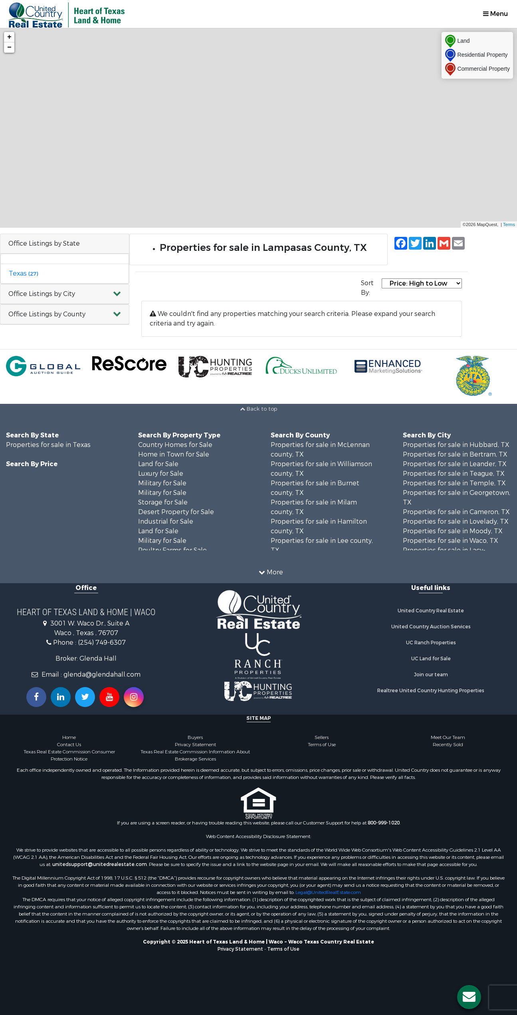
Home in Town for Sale (173, 454)
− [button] (9, 47)
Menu (495, 14)
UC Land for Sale (431, 658)
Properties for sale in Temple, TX (454, 483)
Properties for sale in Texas (48, 445)
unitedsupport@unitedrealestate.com (99, 864)
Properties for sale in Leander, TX (455, 464)
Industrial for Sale (165, 521)
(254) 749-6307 (102, 642)
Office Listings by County (46, 314)
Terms (509, 224)
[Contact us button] (469, 997)
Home (69, 737)
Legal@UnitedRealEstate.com (328, 892)
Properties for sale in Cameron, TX (456, 512)
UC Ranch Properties (431, 643)
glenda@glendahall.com (102, 674)
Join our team (431, 674)
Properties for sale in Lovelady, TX (456, 521)
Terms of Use (322, 744)
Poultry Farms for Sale (172, 550)
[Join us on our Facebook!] (36, 697)
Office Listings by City (41, 294)
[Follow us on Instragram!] (134, 697)
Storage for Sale (163, 502)
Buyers (195, 737)
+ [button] (9, 37)
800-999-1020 (384, 823)
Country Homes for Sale (175, 445)
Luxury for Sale (160, 473)
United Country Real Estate (431, 611)
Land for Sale (158, 464)
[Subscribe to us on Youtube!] (109, 697)
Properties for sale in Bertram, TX (455, 454)
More (271, 572)
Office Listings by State (44, 243)
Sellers (322, 737)
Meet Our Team (448, 737)
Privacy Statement (195, 744)
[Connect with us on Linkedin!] (61, 697)
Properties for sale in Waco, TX (450, 540)
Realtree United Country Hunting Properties (430, 690)
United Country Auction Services (431, 627)
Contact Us (69, 744)
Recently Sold (448, 744)
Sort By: (367, 288)
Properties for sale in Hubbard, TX (456, 445)
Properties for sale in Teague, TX (454, 473)
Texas (23, 273)
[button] (64, 294)
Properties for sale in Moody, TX (453, 531)
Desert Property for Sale (176, 512)
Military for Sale (162, 483)
